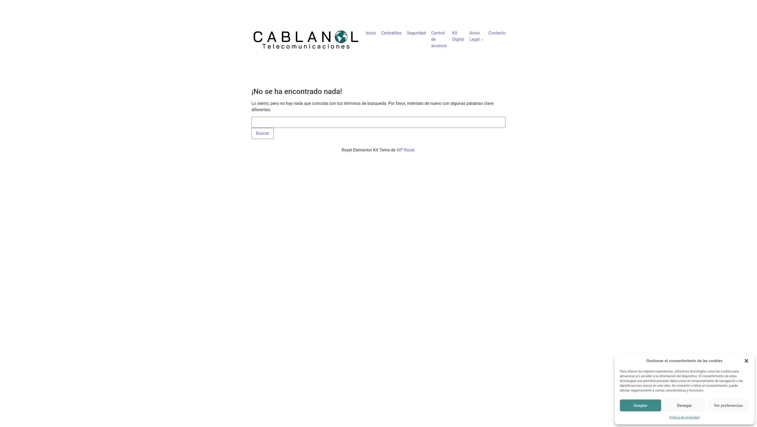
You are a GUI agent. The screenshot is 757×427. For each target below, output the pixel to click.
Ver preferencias (728, 405)
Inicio (371, 32)
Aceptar (641, 405)
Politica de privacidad (684, 417)
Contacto (497, 32)
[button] (746, 360)
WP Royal (405, 149)
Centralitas (391, 32)
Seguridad (416, 32)
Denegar (684, 405)
